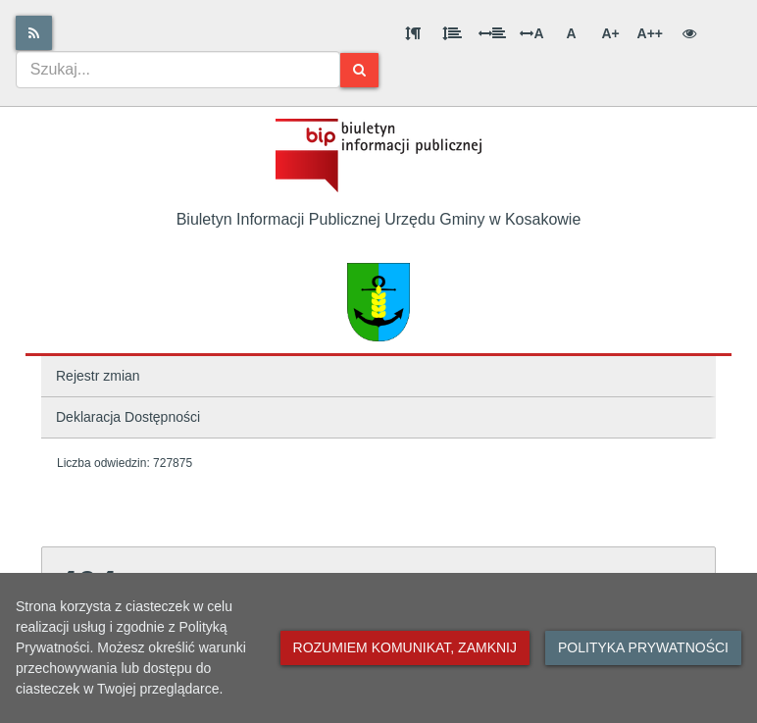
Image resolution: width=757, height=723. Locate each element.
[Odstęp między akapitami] (412, 33)
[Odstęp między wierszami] (452, 33)
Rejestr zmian (98, 376)
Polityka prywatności (643, 647)
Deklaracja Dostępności (128, 417)
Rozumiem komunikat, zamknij (405, 647)
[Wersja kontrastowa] (689, 33)
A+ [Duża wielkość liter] (610, 33)
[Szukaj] (359, 70)
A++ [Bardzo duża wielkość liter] (650, 33)
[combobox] (178, 69)
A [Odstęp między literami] (531, 33)
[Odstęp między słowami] (492, 33)
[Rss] (34, 33)
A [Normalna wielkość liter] (571, 33)
